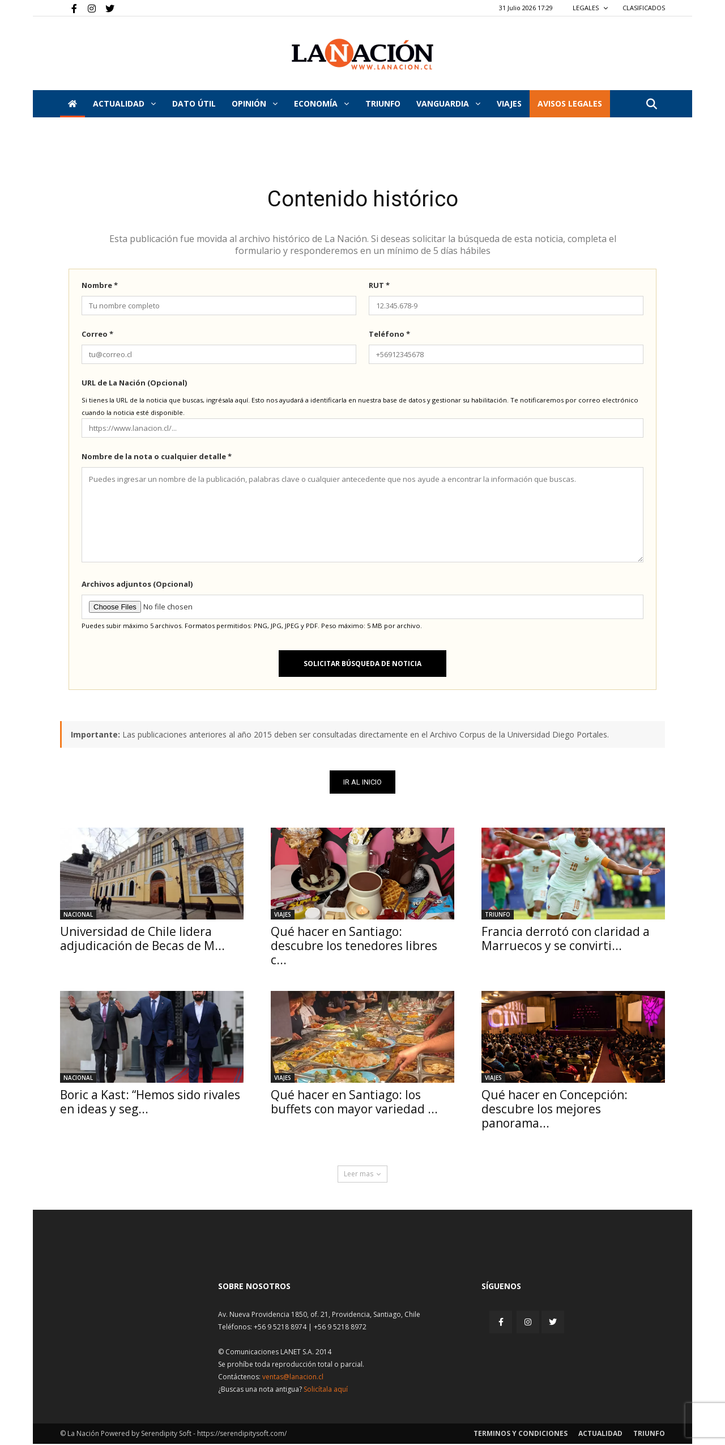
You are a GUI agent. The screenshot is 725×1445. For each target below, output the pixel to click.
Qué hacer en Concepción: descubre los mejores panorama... (554, 1110)
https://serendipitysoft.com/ (242, 1434)
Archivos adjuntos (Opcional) (137, 585)
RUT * (379, 286)
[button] (651, 104)
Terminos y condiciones (521, 1434)
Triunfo (382, 103)
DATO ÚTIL (194, 103)
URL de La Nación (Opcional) (134, 384)
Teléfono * (389, 335)
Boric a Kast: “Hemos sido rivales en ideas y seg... (150, 1103)
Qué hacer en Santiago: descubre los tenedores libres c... (354, 947)
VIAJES (509, 103)
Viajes (282, 915)
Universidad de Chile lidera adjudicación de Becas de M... (142, 940)
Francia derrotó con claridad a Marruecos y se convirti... (565, 940)
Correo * (97, 335)
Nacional (78, 915)
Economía (321, 103)
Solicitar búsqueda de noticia (362, 664)
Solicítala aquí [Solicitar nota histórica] (326, 1390)
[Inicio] (72, 103)
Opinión (255, 103)
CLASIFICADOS (643, 7)
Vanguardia (448, 103)
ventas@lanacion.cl (292, 1378)
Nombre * (100, 286)
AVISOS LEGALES (570, 103)
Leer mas (362, 1175)
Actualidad (124, 103)
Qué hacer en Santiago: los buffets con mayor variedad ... (354, 1103)
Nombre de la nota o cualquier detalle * (157, 457)
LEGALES (590, 7)
